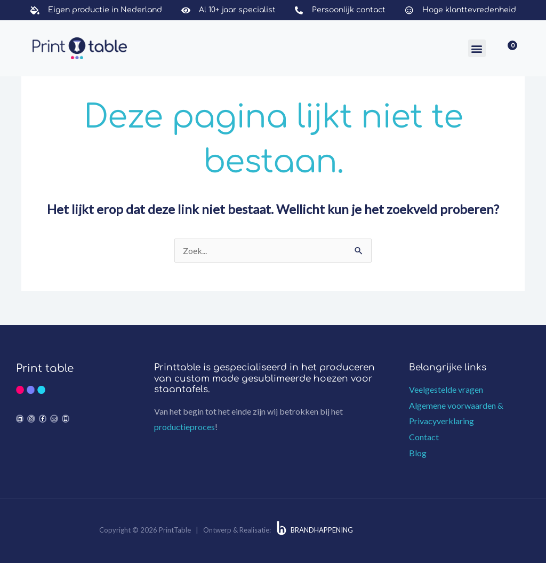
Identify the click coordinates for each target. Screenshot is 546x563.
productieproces (184, 427)
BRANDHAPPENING (322, 530)
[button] (477, 48)
